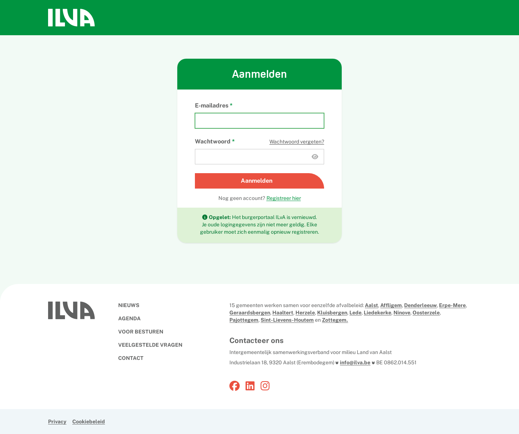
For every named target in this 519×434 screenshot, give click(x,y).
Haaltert (282, 313)
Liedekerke (377, 313)
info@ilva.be (355, 362)
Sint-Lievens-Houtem (287, 320)
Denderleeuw (420, 305)
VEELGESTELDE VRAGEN (150, 345)
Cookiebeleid (88, 421)
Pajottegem (243, 320)
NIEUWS (128, 305)
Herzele (305, 313)
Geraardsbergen (249, 313)
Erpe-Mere (452, 305)
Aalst (371, 305)
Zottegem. (335, 320)
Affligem (391, 305)
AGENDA (129, 318)
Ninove (401, 313)
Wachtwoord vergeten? (296, 142)
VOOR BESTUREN (140, 332)
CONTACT (131, 358)
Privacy (57, 421)
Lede (355, 313)
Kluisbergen (332, 313)
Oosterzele (426, 313)
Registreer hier (283, 198)
